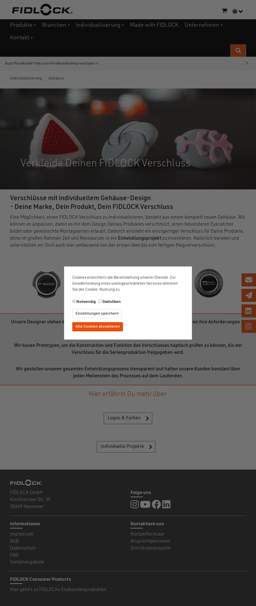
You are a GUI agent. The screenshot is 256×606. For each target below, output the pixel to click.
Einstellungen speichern (97, 314)
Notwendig (86, 302)
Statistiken (111, 302)
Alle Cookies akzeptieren (98, 327)
